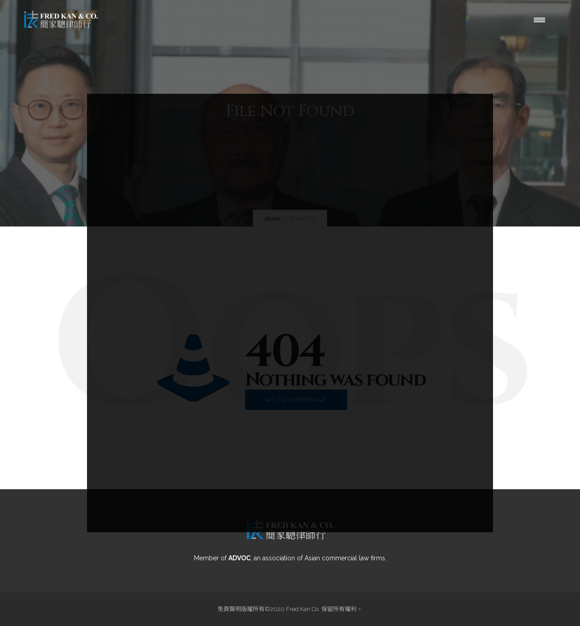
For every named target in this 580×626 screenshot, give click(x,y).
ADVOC (239, 558)
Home (272, 218)
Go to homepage (296, 399)
